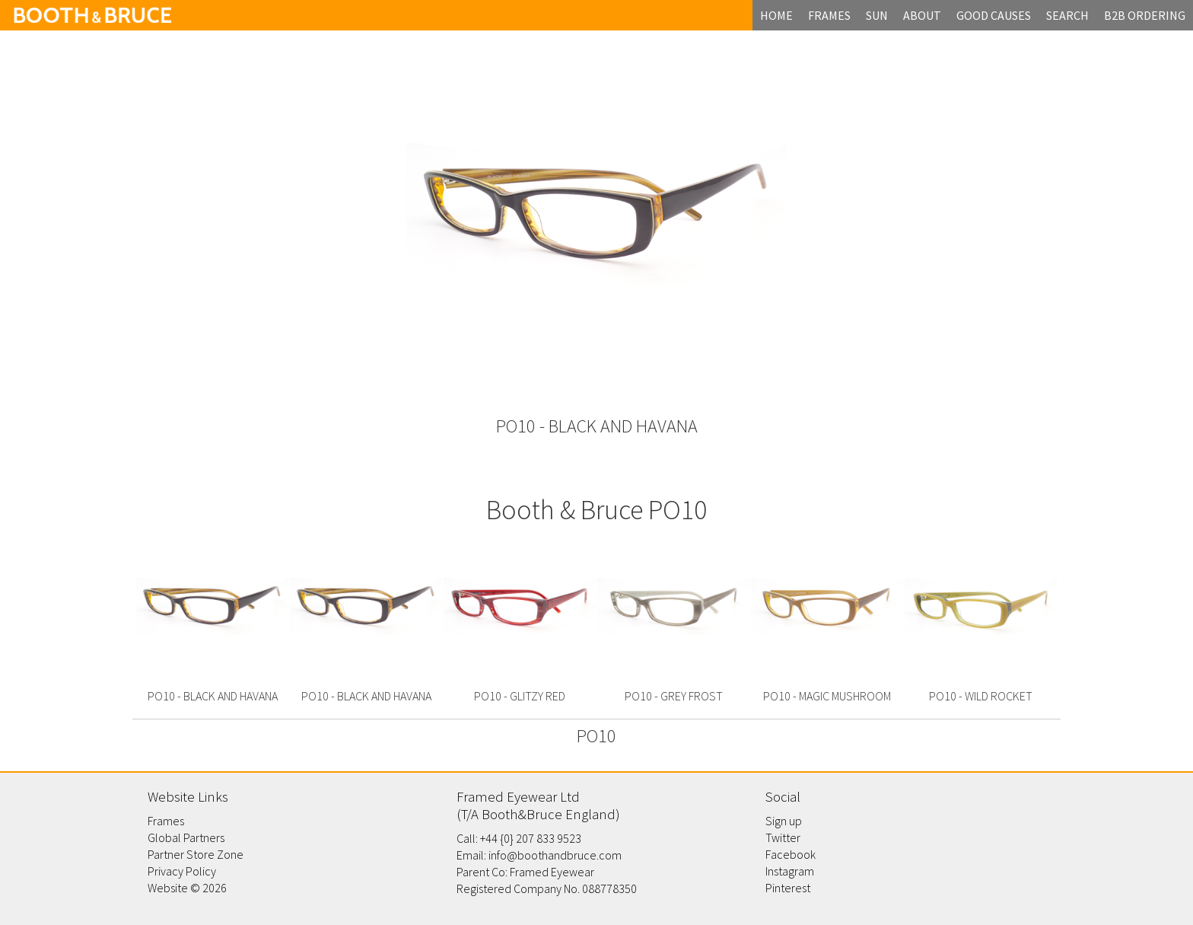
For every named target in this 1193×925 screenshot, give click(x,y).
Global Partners (186, 837)
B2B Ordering (1144, 15)
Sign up (783, 820)
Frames (166, 820)
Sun (877, 15)
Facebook (790, 854)
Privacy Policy (182, 871)
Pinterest (787, 887)
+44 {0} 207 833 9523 (530, 838)
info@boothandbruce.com (555, 855)
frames (829, 15)
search (1067, 15)
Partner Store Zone (195, 854)
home (776, 15)
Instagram (789, 871)
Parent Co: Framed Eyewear (525, 871)
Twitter (782, 837)
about (922, 15)
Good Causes (993, 15)
